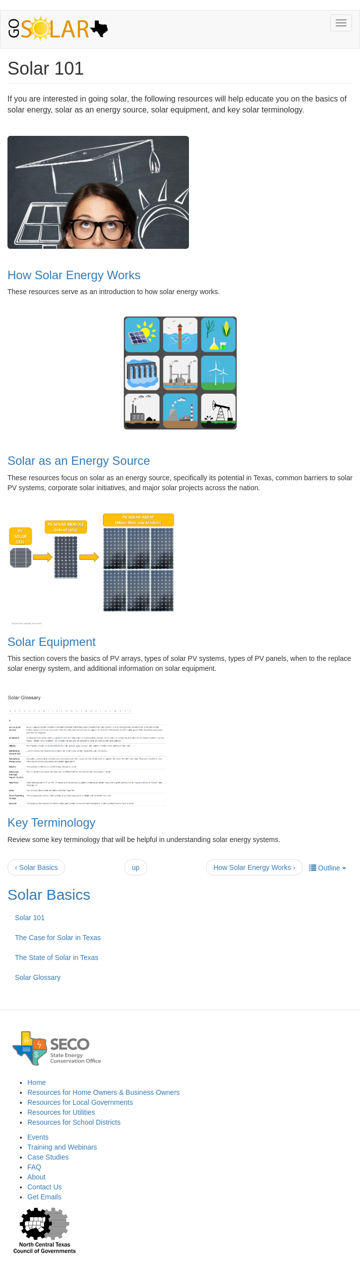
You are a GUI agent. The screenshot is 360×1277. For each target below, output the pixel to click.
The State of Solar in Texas (56, 957)
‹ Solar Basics (36, 867)
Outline (327, 868)
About (36, 1177)
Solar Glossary (38, 977)
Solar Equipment (51, 641)
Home (36, 1082)
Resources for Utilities (61, 1112)
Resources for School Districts (74, 1122)
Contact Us (44, 1187)
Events (38, 1137)
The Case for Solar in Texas (58, 938)
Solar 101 (30, 918)
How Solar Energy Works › (254, 867)
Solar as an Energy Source (78, 460)
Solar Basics (48, 894)
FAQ (34, 1167)
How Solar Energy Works (74, 275)
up (136, 867)
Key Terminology (51, 822)
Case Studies (48, 1157)
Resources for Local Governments (80, 1102)
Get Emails (44, 1197)
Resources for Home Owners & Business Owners (103, 1092)
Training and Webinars (62, 1147)
